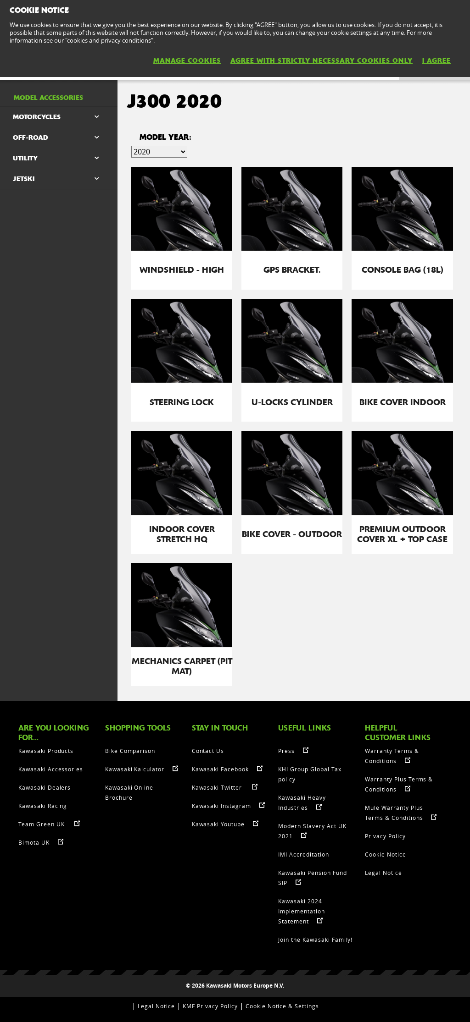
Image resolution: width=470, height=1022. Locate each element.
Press (286, 750)
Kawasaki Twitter (218, 787)
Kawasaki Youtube (218, 824)
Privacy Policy (385, 836)
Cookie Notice (385, 854)
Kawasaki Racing (42, 805)
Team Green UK (42, 824)
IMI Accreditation (303, 854)
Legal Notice (383, 872)
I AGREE (436, 60)
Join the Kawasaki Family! (315, 939)
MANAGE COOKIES (187, 60)
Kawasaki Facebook (220, 769)
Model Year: (165, 137)
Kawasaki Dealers (44, 787)
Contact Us (208, 750)
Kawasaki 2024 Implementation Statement (301, 911)
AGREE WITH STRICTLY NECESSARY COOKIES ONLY (321, 60)
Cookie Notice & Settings (282, 1006)
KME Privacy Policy (210, 1006)
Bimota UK (34, 842)
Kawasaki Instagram (221, 805)
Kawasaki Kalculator (134, 769)
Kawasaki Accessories (50, 769)
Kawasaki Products (45, 750)
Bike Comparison (130, 750)
